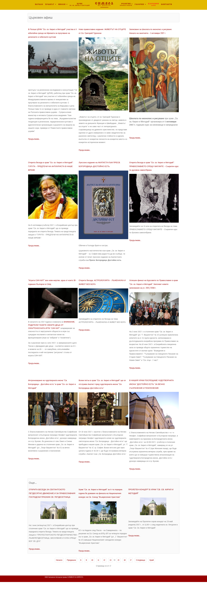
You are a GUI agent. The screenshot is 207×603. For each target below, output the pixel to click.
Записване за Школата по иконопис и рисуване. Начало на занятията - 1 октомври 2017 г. (153, 33)
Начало (59, 581)
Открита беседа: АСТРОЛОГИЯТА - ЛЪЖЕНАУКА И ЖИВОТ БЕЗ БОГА (103, 289)
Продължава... (34, 143)
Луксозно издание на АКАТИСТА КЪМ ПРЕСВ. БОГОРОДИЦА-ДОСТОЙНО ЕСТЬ (101, 170)
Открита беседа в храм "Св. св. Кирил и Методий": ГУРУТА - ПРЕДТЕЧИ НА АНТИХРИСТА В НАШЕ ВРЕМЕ (50, 171)
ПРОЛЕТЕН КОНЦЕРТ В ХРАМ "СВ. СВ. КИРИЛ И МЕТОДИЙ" (153, 506)
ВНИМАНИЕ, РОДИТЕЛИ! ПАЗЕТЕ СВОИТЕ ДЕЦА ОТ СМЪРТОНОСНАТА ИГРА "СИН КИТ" (51, 336)
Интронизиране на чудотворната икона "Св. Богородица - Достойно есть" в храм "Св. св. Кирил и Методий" (51, 397)
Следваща (140, 581)
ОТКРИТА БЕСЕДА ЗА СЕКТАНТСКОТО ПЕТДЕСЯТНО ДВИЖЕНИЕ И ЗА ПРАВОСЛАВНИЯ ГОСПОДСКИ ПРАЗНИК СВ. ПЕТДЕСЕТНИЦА (53, 511)
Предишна (71, 581)
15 (118, 581)
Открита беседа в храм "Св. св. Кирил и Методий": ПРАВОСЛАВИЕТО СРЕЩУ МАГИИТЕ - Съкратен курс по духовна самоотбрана (150, 173)
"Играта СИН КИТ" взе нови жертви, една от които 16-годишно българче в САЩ (52, 291)
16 (125, 581)
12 (104, 581)
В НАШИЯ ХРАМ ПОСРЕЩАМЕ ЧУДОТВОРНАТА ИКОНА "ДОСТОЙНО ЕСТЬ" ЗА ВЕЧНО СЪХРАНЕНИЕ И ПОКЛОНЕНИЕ (151, 397)
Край (152, 581)
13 (110, 581)
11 (98, 581)
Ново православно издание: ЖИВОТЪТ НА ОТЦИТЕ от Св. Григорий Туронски (99, 33)
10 (92, 581)
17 (130, 581)
